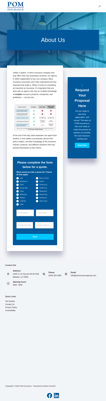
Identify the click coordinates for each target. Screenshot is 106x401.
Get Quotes (10, 301)
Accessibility (10, 310)
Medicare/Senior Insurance (45, 191)
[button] (82, 145)
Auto (21, 178)
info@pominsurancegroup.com (83, 275)
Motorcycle (23, 194)
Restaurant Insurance (45, 198)
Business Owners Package (25, 181)
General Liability (44, 184)
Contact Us (9, 304)
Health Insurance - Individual (45, 188)
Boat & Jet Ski (44, 178)
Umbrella (23, 201)
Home (22, 191)
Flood (22, 184)
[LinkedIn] (56, 395)
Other (22, 204)
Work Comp (43, 201)
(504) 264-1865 (55, 275)
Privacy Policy (11, 307)
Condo (41, 181)
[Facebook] (49, 395)
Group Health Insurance (25, 188)
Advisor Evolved (49, 386)
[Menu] (100, 6)
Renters (22, 198)
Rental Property (44, 194)
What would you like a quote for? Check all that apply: (34, 173)
